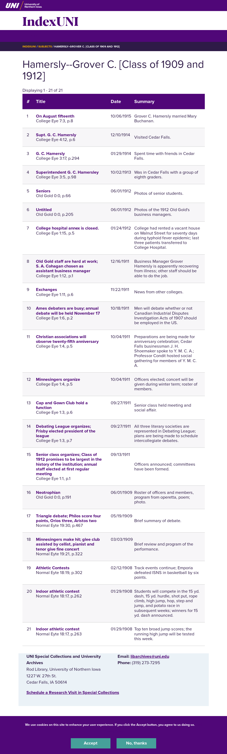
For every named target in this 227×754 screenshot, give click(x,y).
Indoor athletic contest (58, 591)
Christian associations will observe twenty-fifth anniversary (67, 339)
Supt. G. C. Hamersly (56, 135)
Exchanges (46, 289)
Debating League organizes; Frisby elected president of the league (65, 431)
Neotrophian (48, 492)
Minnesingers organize (58, 379)
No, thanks (136, 743)
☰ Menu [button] (31, 36)
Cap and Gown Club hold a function (62, 405)
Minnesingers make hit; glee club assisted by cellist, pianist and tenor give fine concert (68, 544)
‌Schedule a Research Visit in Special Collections (72, 692)
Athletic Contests (53, 568)
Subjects (45, 46)
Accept (91, 743)
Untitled (44, 209)
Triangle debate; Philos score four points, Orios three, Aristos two (68, 518)
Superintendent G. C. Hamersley (67, 172)
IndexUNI (50, 21)
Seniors (43, 191)
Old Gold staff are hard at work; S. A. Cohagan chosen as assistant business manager (67, 266)
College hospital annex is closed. (67, 228)
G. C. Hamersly (50, 153)
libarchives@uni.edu (150, 656)
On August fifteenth (55, 116)
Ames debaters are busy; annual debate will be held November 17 (68, 311)
